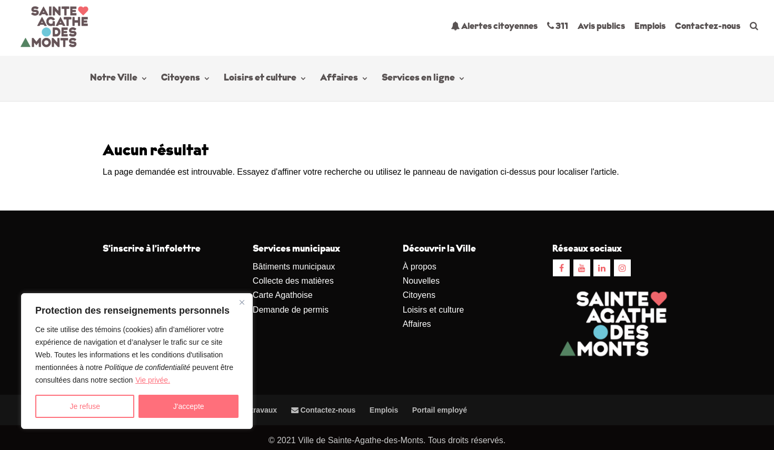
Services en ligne (418, 79)
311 (557, 26)
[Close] (241, 302)
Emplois (650, 26)
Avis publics (601, 26)
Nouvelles (421, 280)
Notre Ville (113, 79)
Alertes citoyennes (494, 26)
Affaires (339, 79)
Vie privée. (152, 380)
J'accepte (188, 406)
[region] (137, 361)
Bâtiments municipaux (294, 266)
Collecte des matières (293, 280)
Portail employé (439, 410)
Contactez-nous (707, 26)
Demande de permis (291, 309)
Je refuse (85, 406)
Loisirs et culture (260, 79)
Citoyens (180, 79)
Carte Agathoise (283, 295)
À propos (419, 266)
